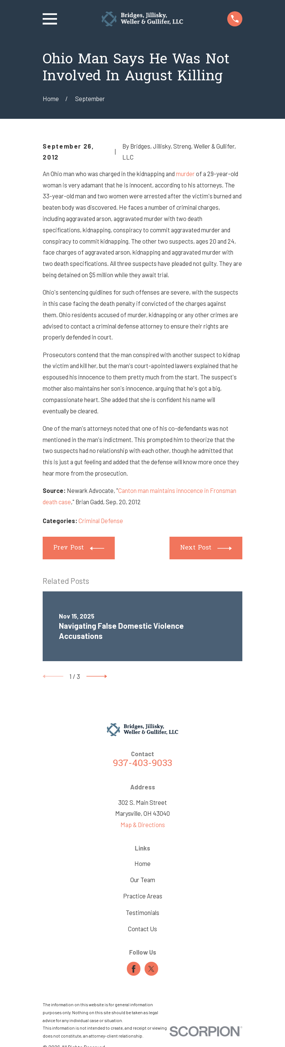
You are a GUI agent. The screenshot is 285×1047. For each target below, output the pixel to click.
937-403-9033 (142, 764)
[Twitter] (151, 969)
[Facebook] (133, 969)
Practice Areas (142, 896)
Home (142, 863)
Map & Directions (142, 824)
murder (186, 173)
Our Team (142, 879)
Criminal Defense (101, 520)
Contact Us (142, 928)
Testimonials (142, 912)
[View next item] (96, 676)
